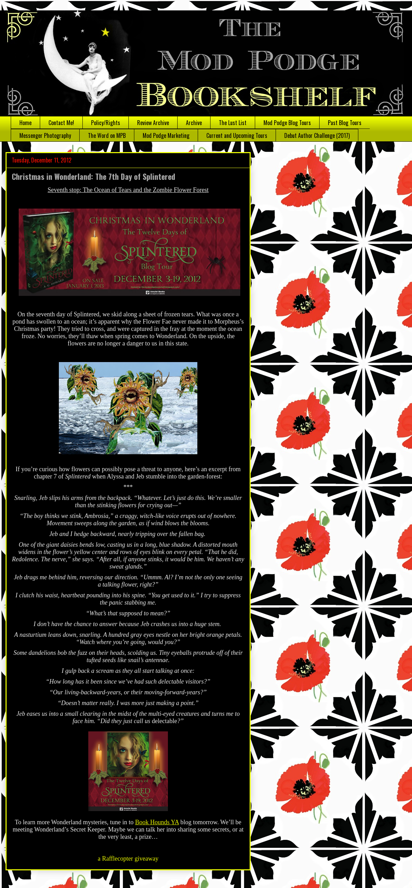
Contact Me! (61, 122)
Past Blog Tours (344, 122)
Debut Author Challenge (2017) (317, 135)
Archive (194, 122)
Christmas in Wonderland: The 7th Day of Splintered (93, 176)
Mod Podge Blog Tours (287, 122)
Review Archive (153, 122)
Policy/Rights (105, 122)
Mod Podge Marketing (166, 135)
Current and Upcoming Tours (236, 135)
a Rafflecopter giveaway (128, 858)
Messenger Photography (45, 135)
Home (25, 122)
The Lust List (233, 122)
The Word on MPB (107, 135)
